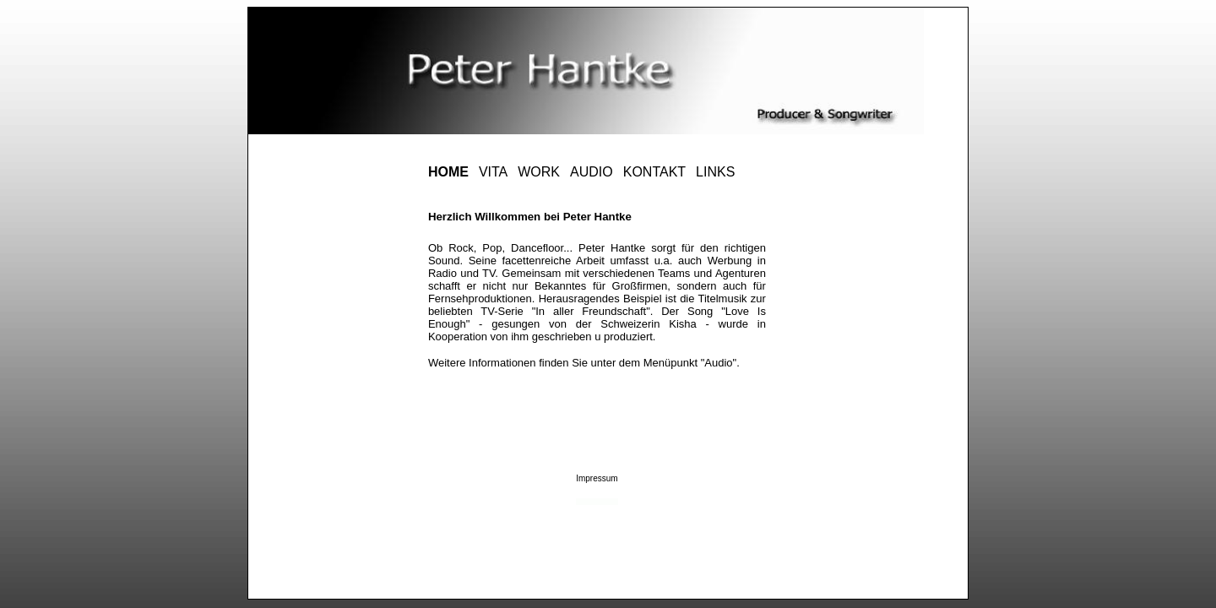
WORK (539, 172)
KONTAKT (654, 172)
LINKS (715, 172)
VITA (493, 172)
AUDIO (591, 172)
